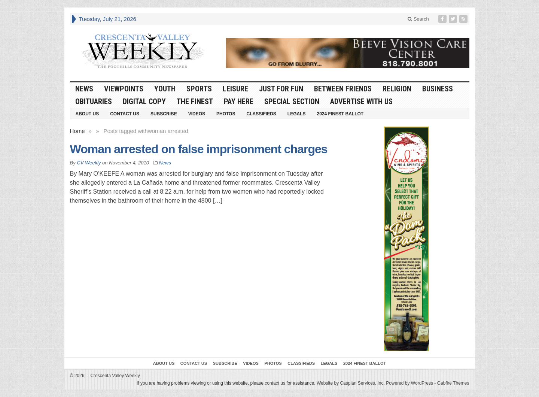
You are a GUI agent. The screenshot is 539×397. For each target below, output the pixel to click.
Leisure (235, 88)
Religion (397, 88)
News (84, 88)
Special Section (291, 101)
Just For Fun (281, 88)
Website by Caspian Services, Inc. (351, 383)
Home (77, 131)
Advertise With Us (361, 101)
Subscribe (163, 113)
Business (437, 88)
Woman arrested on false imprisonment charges (199, 149)
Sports (199, 88)
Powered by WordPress (409, 383)
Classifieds (261, 113)
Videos (196, 113)
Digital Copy (144, 101)
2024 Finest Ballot (340, 113)
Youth (165, 88)
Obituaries (93, 101)
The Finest (195, 101)
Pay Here (238, 101)
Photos (225, 113)
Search (418, 19)
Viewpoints (123, 88)
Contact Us (124, 113)
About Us (87, 113)
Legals (296, 113)
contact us (275, 383)
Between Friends (343, 88)
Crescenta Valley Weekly (113, 375)
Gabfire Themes (453, 383)
